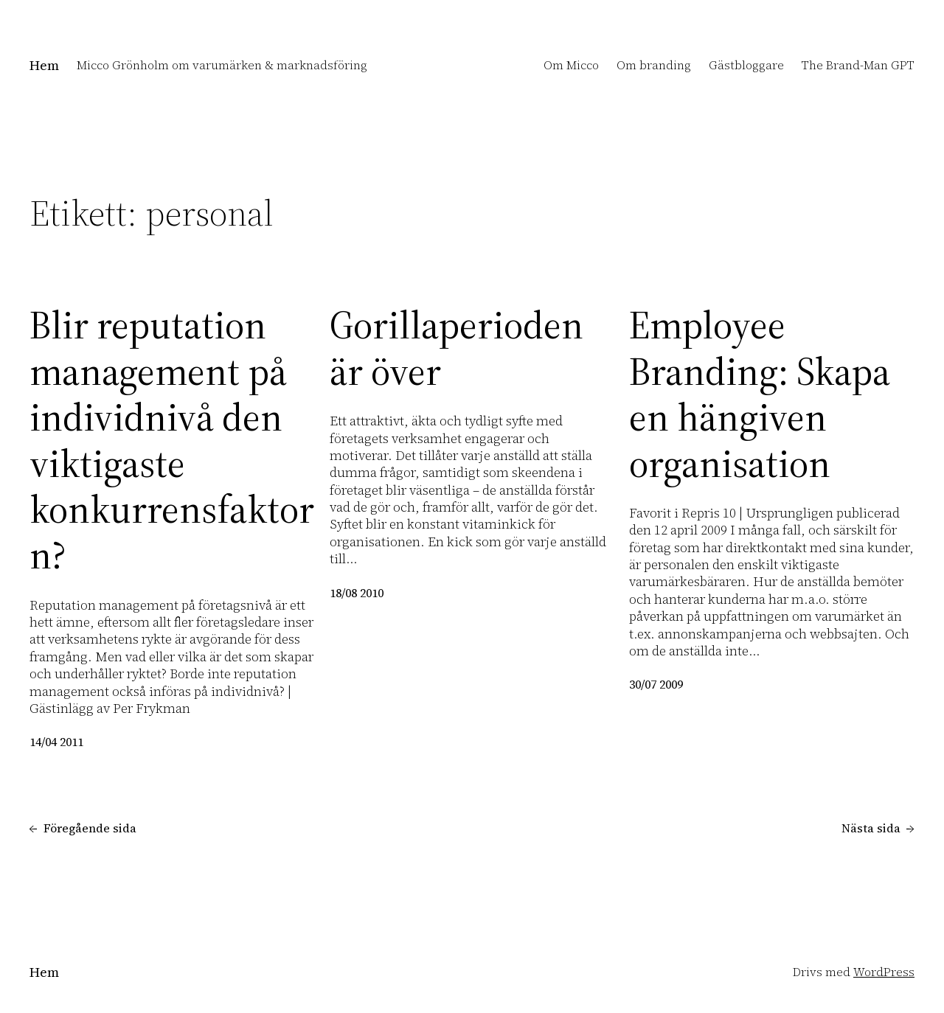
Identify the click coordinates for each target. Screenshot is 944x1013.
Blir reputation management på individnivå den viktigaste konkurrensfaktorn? (172, 440)
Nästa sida (877, 828)
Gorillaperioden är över (456, 348)
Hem (44, 65)
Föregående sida (83, 828)
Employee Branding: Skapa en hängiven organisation (759, 394)
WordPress (883, 972)
